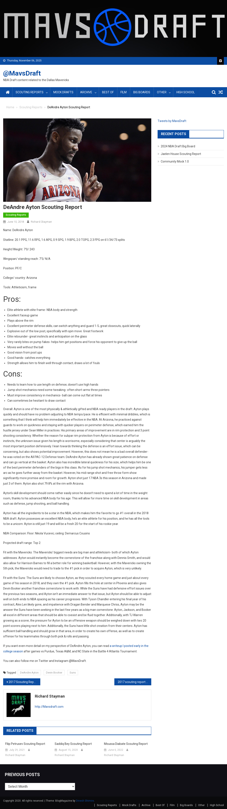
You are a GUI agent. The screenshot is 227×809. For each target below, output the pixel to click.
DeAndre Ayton (29, 672)
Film (123, 92)
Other (161, 92)
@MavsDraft (22, 73)
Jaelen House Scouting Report (181, 154)
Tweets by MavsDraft (172, 121)
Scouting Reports (29, 92)
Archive (86, 92)
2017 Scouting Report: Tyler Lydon (24, 682)
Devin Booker (54, 672)
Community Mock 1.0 (175, 161)
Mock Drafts (63, 92)
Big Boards (141, 92)
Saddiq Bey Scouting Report (73, 743)
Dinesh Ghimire (85, 800)
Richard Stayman (41, 221)
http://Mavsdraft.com (49, 706)
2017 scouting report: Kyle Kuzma (134, 682)
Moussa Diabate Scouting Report (126, 743)
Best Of (108, 92)
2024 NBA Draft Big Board (178, 146)
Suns (73, 672)
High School (185, 92)
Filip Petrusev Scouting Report (25, 743)
